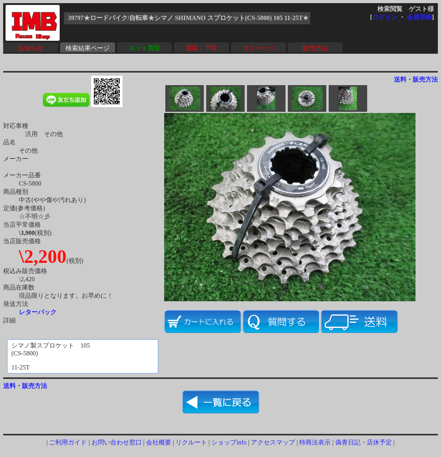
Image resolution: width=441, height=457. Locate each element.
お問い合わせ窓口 (116, 442)
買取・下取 (201, 48)
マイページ (258, 48)
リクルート (191, 442)
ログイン (384, 17)
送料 (400, 79)
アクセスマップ (273, 442)
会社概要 (158, 442)
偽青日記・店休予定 (363, 442)
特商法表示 (315, 442)
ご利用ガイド (68, 442)
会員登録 (419, 17)
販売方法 (315, 48)
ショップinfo (229, 442)
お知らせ (30, 48)
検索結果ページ (88, 48)
